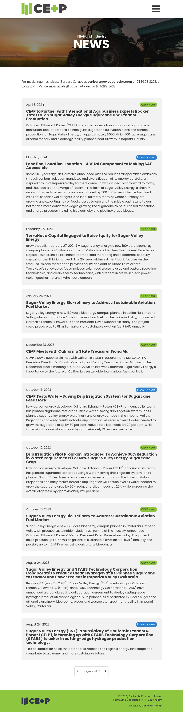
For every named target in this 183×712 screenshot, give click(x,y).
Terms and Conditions (126, 700)
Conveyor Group (152, 705)
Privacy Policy (153, 700)
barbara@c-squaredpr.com (110, 81)
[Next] (105, 671)
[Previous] (77, 671)
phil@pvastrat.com (76, 86)
